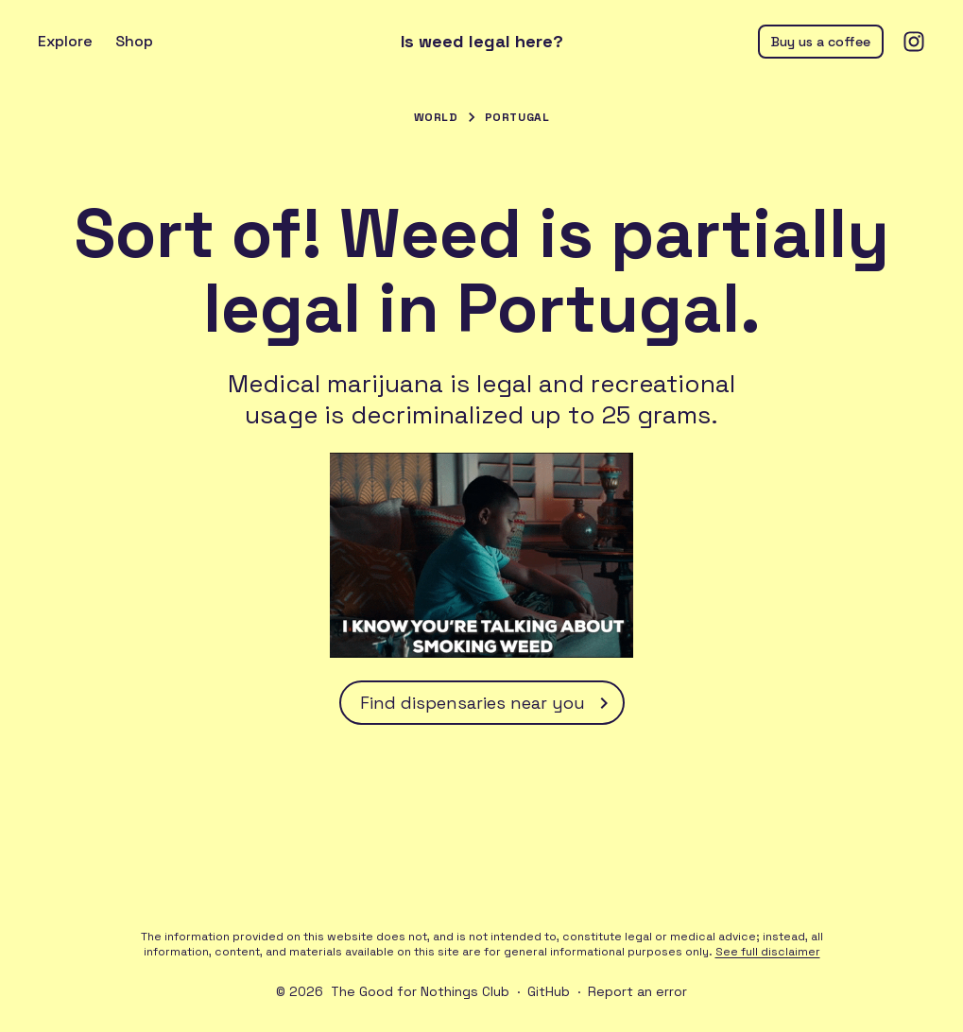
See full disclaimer (767, 951)
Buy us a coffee (820, 41)
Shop (134, 41)
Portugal (517, 117)
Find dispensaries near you (487, 703)
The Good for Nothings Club (420, 991)
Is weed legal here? (482, 41)
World (436, 117)
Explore (65, 41)
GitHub (548, 991)
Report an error (637, 991)
